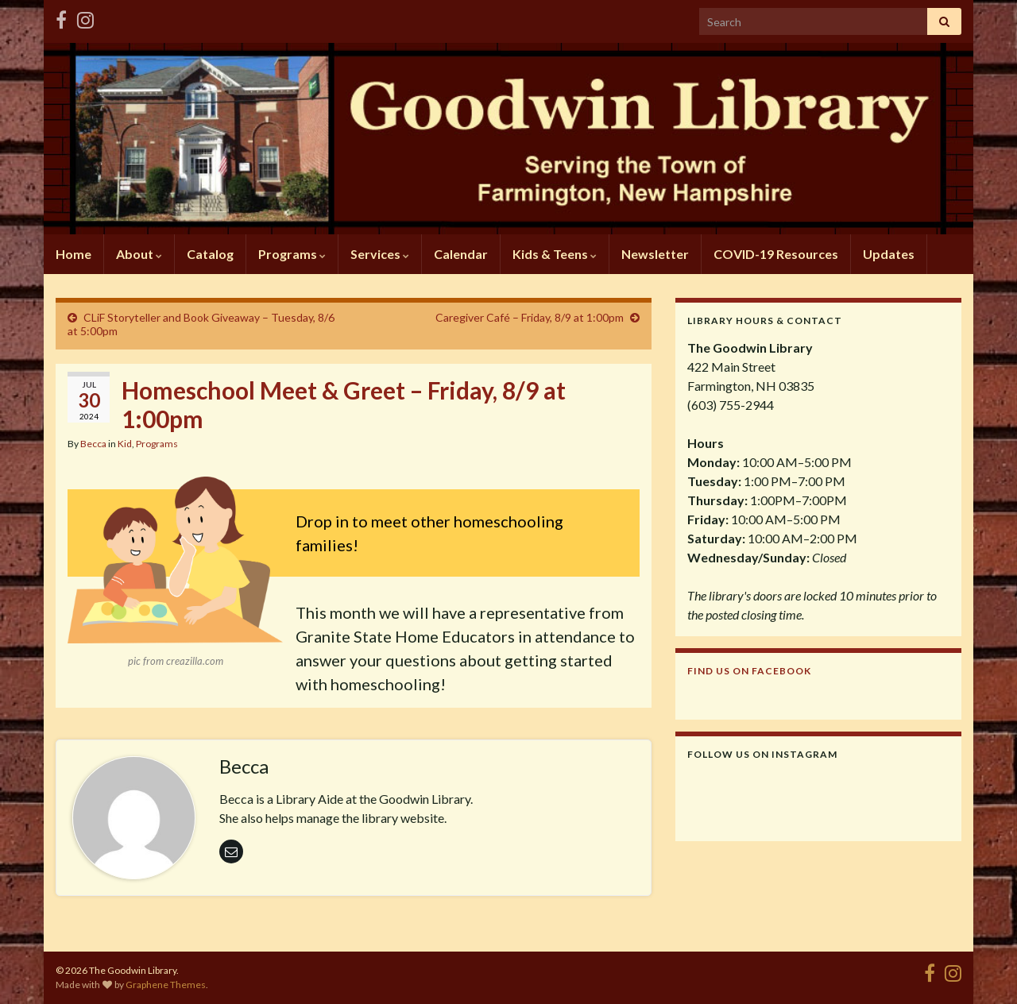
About (139, 253)
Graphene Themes (166, 984)
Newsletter (655, 253)
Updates (889, 253)
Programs (292, 253)
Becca (93, 444)
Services (379, 253)
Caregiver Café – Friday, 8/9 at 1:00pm (529, 317)
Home (73, 253)
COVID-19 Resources (775, 253)
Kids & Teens (554, 253)
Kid (125, 444)
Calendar (461, 253)
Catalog (210, 253)
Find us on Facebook (749, 671)
